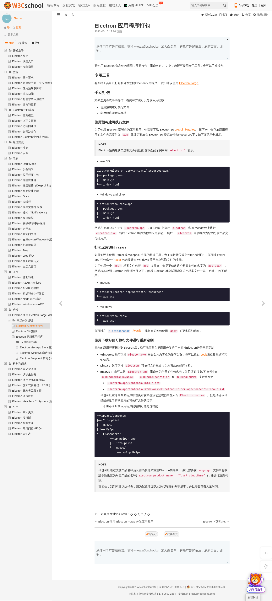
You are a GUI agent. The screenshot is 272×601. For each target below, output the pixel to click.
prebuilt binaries (185, 129)
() (234, 14)
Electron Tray (20, 250)
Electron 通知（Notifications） (30, 212)
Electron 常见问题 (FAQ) (26, 428)
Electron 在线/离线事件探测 (28, 223)
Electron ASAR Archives (26, 282)
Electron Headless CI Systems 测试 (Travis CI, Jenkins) (45, 401)
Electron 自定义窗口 (24, 266)
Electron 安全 (20, 153)
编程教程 (99, 5)
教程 (15, 72)
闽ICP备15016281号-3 (171, 587)
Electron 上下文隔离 (24, 120)
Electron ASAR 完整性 (25, 288)
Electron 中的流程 (23, 109)
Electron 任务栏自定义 (25, 261)
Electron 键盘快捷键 (24, 180)
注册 (254, 5)
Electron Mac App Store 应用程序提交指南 (45, 347)
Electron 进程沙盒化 (24, 131)
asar (118, 259)
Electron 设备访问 (23, 169)
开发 (15, 271)
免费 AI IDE (134, 5)
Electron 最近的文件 (24, 234)
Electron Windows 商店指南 (36, 352)
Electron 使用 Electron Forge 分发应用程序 (38, 315)
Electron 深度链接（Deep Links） (32, 185)
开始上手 (18, 50)
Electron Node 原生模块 (26, 298)
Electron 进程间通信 (24, 126)
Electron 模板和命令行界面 (28, 293)
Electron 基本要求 (23, 77)
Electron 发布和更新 (24, 104)
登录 (264, 5)
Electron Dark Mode (24, 163)
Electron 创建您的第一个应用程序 (32, 82)
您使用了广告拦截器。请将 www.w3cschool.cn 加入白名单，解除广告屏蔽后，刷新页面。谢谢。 (159, 48)
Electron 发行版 (21, 417)
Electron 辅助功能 (23, 277)
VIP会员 (153, 4)
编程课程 (53, 5)
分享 (246, 14)
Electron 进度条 (21, 228)
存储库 (125, 330)
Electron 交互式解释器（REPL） (32, 385)
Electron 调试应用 (23, 396)
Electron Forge (188, 83)
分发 (15, 309)
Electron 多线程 (21, 201)
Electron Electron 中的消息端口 (31, 136)
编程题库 (84, 5)
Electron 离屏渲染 (23, 217)
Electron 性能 (20, 147)
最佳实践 (18, 142)
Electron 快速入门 (23, 61)
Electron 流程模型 (23, 115)
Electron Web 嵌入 (23, 255)
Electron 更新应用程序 (29, 336)
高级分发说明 (25, 320)
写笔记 (151, 534)
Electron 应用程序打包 (29, 325)
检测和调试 (19, 363)
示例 (15, 158)
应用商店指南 (29, 342)
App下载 (241, 5)
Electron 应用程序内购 (25, 174)
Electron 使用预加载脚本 (27, 88)
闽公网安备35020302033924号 (206, 587)
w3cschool (143, 587)
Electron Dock (20, 196)
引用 (15, 406)
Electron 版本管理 (23, 423)
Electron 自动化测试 (24, 369)
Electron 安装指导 (23, 66)
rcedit (203, 354)
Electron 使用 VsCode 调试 (28, 379)
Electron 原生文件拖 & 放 (27, 207)
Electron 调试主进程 (24, 374)
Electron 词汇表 (21, 433)
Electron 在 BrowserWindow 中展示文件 (36, 239)
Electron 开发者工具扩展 (27, 390)
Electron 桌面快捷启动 (25, 190)
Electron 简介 (20, 55)
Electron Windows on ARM (28, 304)
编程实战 (69, 5)
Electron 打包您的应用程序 (28, 99)
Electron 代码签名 (26, 331)
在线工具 (115, 5)
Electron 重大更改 (23, 412)
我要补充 (171, 534)
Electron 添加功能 (23, 93)
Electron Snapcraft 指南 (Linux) (38, 358)
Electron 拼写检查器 (24, 244)
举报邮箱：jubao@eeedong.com (196, 593)
